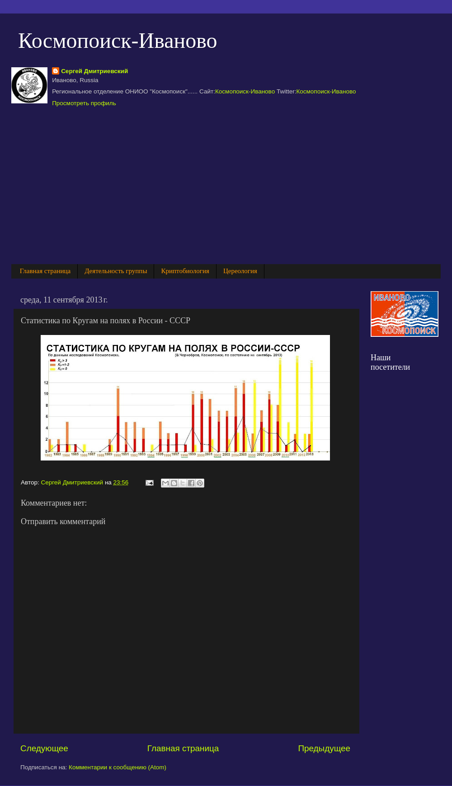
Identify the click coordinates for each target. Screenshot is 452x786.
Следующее (44, 748)
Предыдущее (324, 748)
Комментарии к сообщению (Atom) (117, 767)
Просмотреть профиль (84, 103)
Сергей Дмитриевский (94, 71)
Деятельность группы (116, 270)
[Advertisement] (194, 184)
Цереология (240, 270)
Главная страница (45, 270)
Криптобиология (185, 270)
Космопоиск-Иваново (117, 40)
